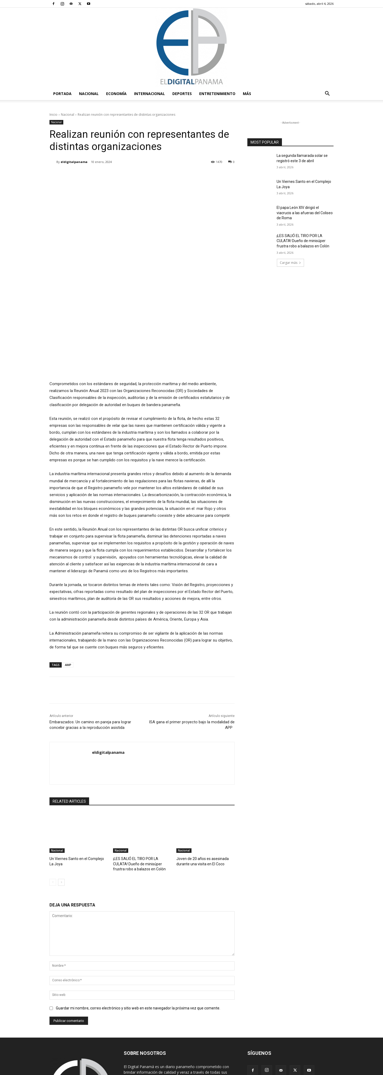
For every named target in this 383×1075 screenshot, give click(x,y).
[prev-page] (52, 819)
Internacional (149, 93)
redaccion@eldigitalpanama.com (175, 1026)
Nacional (89, 93)
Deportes (182, 93)
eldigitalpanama (74, 162)
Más (247, 93)
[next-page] (61, 819)
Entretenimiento (217, 93)
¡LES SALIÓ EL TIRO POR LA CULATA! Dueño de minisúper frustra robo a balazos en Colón (141, 802)
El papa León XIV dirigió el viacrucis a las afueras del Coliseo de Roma (305, 212)
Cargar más (290, 262)
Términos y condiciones (251, 1070)
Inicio (53, 114)
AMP (68, 603)
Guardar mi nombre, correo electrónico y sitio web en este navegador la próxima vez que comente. (138, 945)
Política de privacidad (290, 1070)
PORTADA (62, 93)
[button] (327, 94)
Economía (116, 93)
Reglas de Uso (323, 1070)
